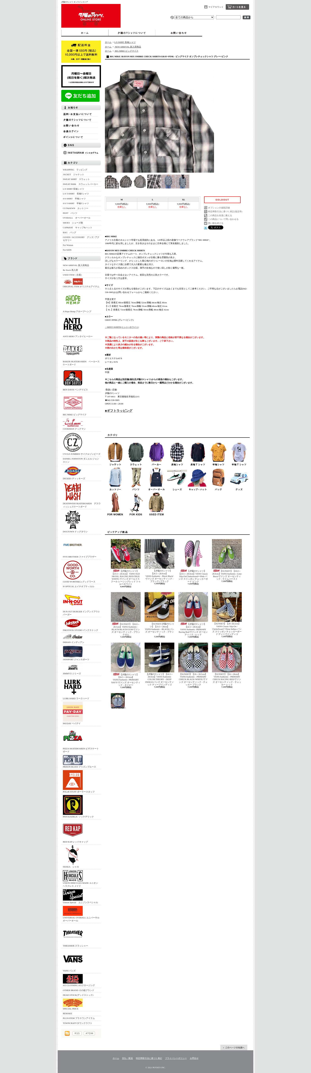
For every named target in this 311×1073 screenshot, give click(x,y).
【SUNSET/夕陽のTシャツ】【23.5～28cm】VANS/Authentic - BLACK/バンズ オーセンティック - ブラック (159, 613)
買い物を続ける (215, 223)
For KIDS (67, 250)
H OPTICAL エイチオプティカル (78, 586)
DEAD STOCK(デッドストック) (78, 995)
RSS (77, 1033)
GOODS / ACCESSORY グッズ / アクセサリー (81, 238)
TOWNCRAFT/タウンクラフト (77, 1023)
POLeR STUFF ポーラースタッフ (79, 781)
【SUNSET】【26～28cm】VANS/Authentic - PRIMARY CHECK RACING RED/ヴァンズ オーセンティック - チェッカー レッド (227, 664)
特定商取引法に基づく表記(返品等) (225, 211)
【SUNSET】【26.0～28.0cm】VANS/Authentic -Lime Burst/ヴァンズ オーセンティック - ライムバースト (227, 559)
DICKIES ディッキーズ (74, 472)
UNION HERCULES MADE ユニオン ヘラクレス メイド (80, 878)
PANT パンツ (70, 213)
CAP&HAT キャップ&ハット (77, 227)
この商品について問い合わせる (223, 219)
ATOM (89, 1033)
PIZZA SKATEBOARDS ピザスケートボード (81, 740)
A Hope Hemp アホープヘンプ (77, 301)
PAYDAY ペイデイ (73, 713)
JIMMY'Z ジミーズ (73, 669)
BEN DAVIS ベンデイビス (75, 379)
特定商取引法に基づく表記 (149, 1058)
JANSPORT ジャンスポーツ (76, 653)
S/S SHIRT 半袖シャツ (74, 198)
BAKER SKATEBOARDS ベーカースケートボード (81, 353)
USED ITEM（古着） (73, 275)
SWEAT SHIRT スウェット (76, 179)
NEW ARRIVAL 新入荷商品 (76, 265)
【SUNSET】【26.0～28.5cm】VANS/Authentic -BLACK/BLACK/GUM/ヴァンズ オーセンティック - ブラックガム (126, 614)
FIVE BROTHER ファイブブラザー (79, 546)
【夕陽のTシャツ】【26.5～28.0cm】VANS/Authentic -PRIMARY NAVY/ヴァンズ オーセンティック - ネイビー (126, 664)
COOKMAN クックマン (74, 424)
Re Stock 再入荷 (70, 270)
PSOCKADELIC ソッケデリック (78, 806)
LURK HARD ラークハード (76, 688)
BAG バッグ (69, 232)
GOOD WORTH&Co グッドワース (79, 571)
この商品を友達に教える (220, 215)
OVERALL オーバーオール (76, 218)
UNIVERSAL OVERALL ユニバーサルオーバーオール (81, 914)
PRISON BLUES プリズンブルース (79, 761)
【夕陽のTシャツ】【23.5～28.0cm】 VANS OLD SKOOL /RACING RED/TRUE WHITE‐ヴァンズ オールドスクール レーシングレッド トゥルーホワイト (126, 562)
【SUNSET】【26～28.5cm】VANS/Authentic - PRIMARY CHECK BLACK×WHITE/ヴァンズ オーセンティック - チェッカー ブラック (193, 664)
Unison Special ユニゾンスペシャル (80, 896)
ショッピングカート (237, 7)
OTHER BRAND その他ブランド (78, 990)
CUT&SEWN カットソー (75, 208)
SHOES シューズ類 (73, 223)
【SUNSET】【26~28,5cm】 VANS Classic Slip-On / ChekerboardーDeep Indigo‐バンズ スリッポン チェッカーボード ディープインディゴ (227, 613)
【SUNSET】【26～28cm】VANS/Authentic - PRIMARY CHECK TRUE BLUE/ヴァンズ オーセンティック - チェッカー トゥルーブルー (118, 701)
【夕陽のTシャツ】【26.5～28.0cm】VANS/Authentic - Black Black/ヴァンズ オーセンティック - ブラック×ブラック (159, 560)
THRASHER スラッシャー (75, 935)
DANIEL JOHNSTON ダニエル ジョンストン (81, 460)
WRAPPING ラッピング (75, 169)
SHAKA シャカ (73, 856)
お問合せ (178, 33)
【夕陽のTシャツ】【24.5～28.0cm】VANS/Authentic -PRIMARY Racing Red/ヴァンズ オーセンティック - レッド (193, 614)
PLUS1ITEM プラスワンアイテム (79, 1018)
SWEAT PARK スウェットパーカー (80, 184)
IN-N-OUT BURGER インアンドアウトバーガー (81, 603)
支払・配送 (127, 1058)
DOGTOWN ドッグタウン (75, 521)
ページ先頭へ (233, 1047)
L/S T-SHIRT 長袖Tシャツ (76, 193)
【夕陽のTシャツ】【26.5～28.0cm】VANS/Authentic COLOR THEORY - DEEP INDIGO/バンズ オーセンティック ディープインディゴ (159, 664)
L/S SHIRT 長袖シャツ (73, 189)
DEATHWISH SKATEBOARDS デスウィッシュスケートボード (82, 495)
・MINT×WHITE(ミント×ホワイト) (122, 327)
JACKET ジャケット (74, 174)
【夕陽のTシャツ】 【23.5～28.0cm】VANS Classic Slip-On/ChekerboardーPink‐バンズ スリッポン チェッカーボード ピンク (193, 561)
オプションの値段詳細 (219, 207)
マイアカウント (216, 7)
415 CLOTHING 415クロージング (79, 980)
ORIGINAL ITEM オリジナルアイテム (81, 283)
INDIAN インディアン (73, 638)
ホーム (84, 33)
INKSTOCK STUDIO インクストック (80, 624)
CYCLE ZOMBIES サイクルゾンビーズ (81, 443)
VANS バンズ (73, 960)
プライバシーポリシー (176, 1058)
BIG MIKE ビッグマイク (74, 404)
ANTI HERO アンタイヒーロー (78, 326)
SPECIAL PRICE (73, 1004)
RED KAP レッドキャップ (75, 831)
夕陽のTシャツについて (131, 33)
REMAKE (67, 1013)
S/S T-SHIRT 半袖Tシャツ (76, 203)
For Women (68, 245)
